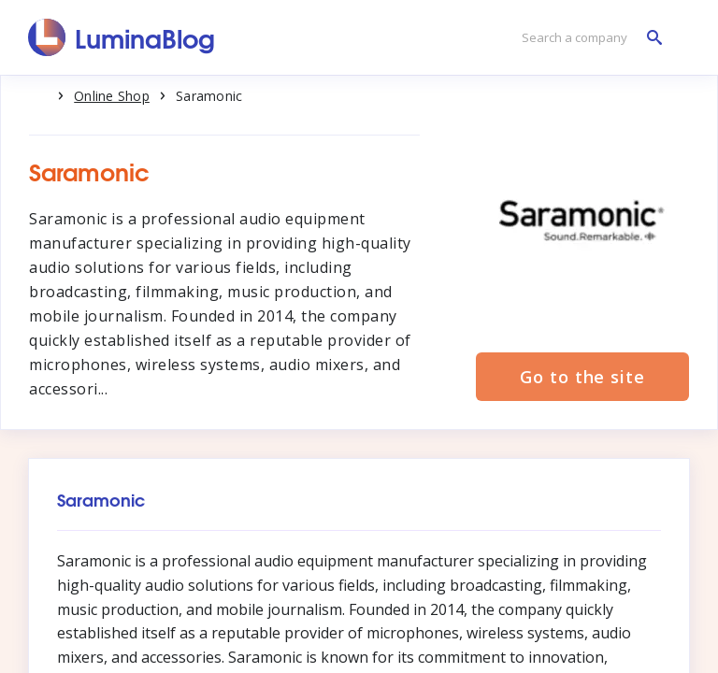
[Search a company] (587, 38)
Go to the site (582, 376)
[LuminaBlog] (122, 37)
